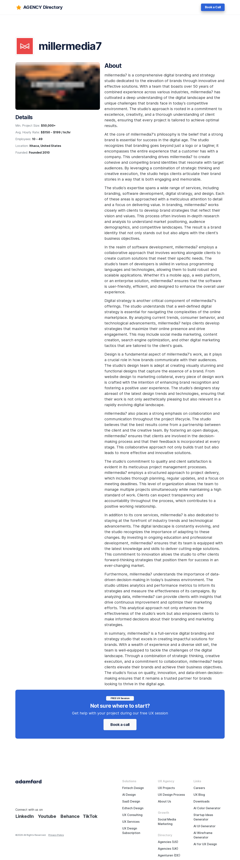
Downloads (201, 801)
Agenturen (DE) (169, 855)
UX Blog (199, 794)
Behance (70, 816)
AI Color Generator (207, 808)
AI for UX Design (205, 844)
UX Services (131, 821)
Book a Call (213, 7)
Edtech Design (132, 808)
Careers (199, 788)
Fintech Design (133, 788)
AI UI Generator (204, 826)
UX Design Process (171, 794)
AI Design (129, 794)
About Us (164, 801)
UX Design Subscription (131, 831)
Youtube (47, 816)
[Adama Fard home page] (28, 781)
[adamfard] (38, 7)
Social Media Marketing (167, 822)
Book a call (120, 724)
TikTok (90, 816)
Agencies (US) (168, 842)
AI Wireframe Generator (203, 835)
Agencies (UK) (168, 848)
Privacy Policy (56, 835)
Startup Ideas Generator (203, 817)
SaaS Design (131, 801)
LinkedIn (24, 816)
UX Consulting (132, 815)
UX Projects (166, 788)
